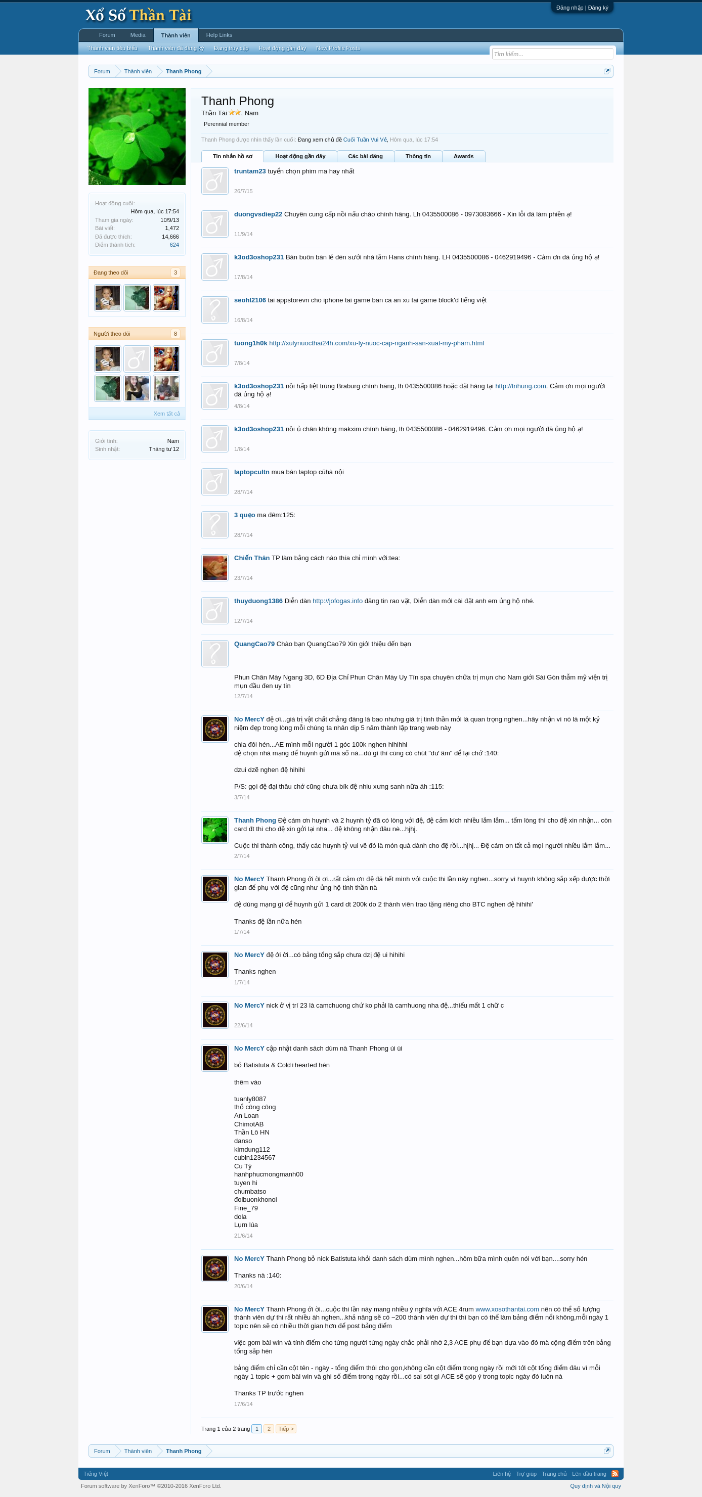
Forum (107, 35)
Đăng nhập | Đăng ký (582, 8)
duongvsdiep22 (258, 214)
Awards (464, 156)
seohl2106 (250, 300)
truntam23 (250, 171)
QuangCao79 (254, 644)
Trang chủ (554, 1474)
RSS (615, 1473)
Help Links (219, 35)
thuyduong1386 (258, 601)
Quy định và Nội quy (596, 1486)
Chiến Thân (252, 558)
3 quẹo (244, 515)
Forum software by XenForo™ (151, 1486)
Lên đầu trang (589, 1474)
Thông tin (418, 156)
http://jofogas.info (338, 601)
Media (138, 35)
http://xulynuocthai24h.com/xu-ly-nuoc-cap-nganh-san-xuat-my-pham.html (376, 343)
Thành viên (176, 35)
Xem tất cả (167, 414)
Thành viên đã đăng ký (176, 48)
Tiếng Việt (95, 1474)
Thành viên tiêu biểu (112, 48)
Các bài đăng (365, 156)
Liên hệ (502, 1474)
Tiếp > (285, 1429)
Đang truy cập (231, 48)
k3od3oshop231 (259, 257)
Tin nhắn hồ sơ (232, 156)
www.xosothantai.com (507, 1309)
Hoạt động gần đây (300, 156)
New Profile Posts (338, 48)
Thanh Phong (255, 820)
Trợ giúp (526, 1474)
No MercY (249, 719)
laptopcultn (252, 472)
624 (174, 245)
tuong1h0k (251, 343)
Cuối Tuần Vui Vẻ (365, 140)
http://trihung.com (520, 386)
